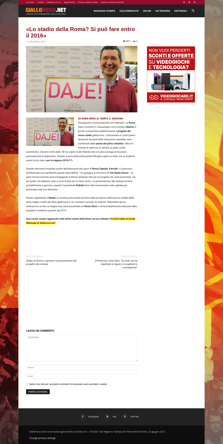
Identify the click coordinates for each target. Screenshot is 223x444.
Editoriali (181, 10)
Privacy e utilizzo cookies (88, 2)
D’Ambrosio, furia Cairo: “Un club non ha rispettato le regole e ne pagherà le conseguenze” (116, 264)
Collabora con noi (54, 2)
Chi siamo (30, 2)
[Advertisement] (81, 299)
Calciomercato (129, 10)
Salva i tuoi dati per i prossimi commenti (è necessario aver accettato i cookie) (68, 384)
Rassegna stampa (104, 10)
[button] (193, 11)
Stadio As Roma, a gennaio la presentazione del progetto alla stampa (51, 262)
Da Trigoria (162, 10)
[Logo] (46, 10)
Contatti (40, 2)
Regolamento (69, 2)
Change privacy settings (42, 438)
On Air (147, 10)
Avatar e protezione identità (112, 2)
